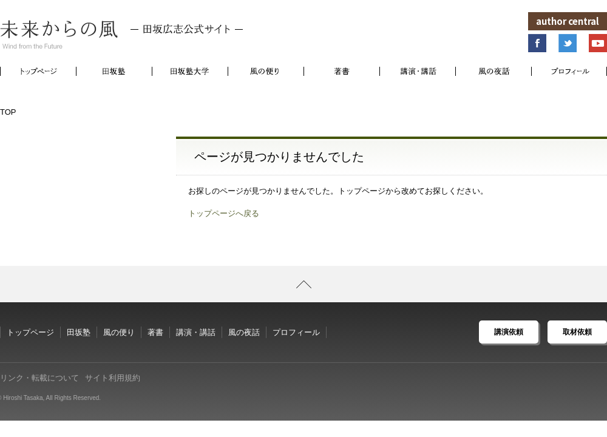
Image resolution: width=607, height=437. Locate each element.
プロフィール (296, 332)
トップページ (30, 332)
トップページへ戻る (223, 213)
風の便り (119, 332)
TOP (8, 112)
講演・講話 (195, 332)
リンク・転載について (39, 377)
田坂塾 (78, 332)
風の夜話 (244, 332)
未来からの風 (121, 34)
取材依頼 (577, 332)
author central (567, 21)
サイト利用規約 (112, 377)
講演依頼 (508, 332)
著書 (155, 332)
